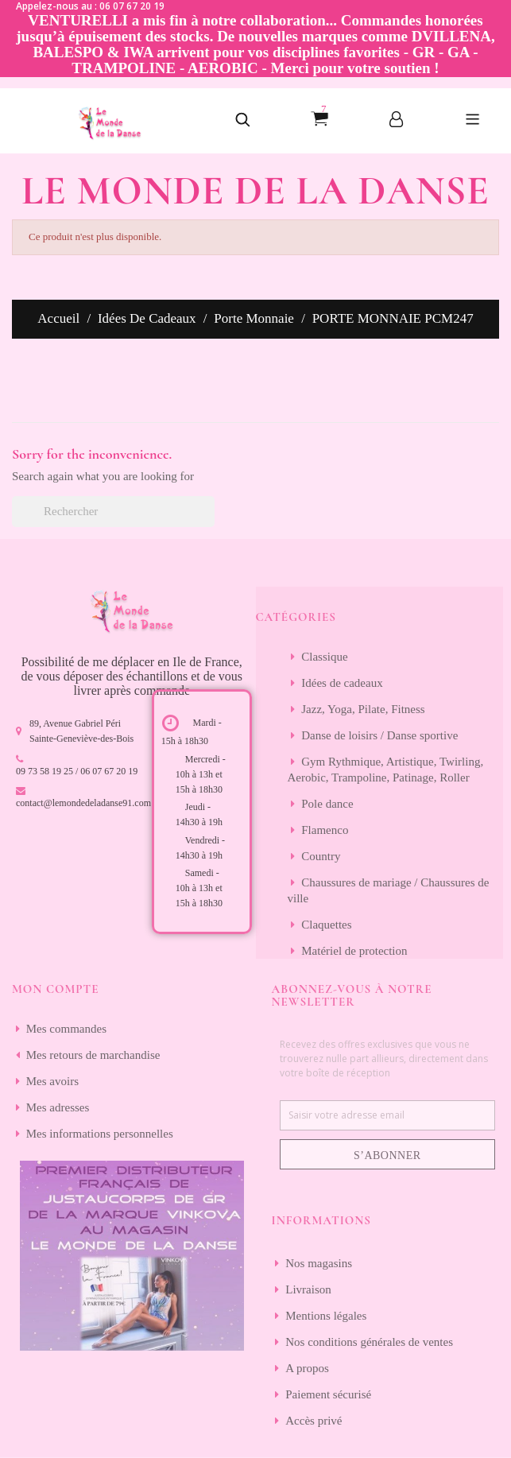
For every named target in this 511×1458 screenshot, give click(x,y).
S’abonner (387, 1155)
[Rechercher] (113, 511)
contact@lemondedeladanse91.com (83, 802)
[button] (242, 120)
